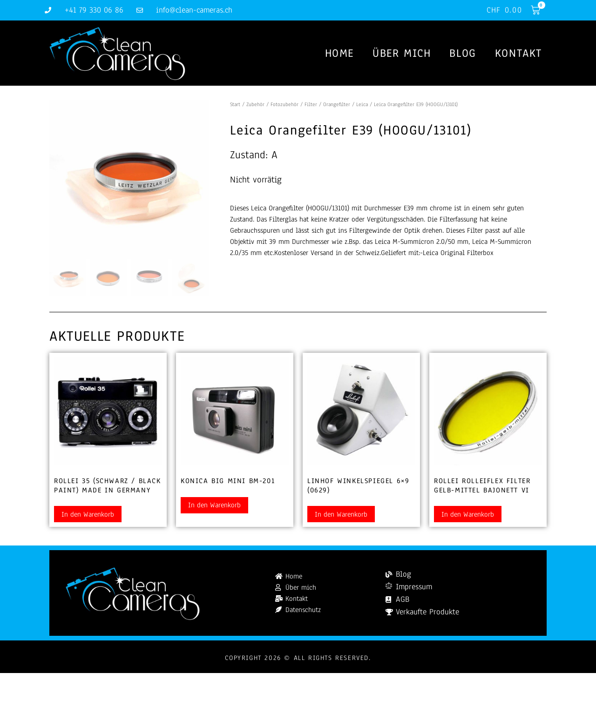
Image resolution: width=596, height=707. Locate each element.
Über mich (401, 53)
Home (339, 53)
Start (235, 104)
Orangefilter (336, 104)
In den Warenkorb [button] (87, 514)
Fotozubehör (284, 104)
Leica (362, 104)
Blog (462, 53)
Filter (311, 104)
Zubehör (255, 104)
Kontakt (518, 53)
